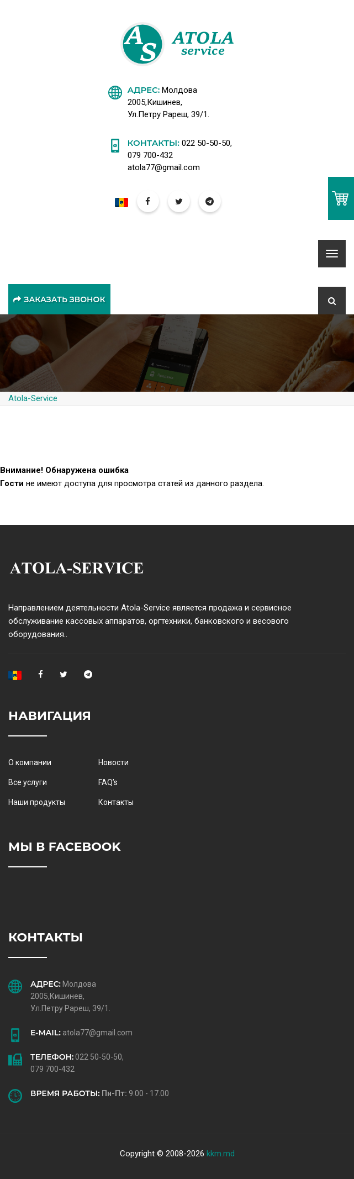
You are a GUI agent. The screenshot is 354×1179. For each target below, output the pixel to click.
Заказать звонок (59, 299)
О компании (29, 762)
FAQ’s (108, 782)
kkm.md (221, 1154)
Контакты (116, 802)
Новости (113, 762)
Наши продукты (36, 802)
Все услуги (27, 782)
